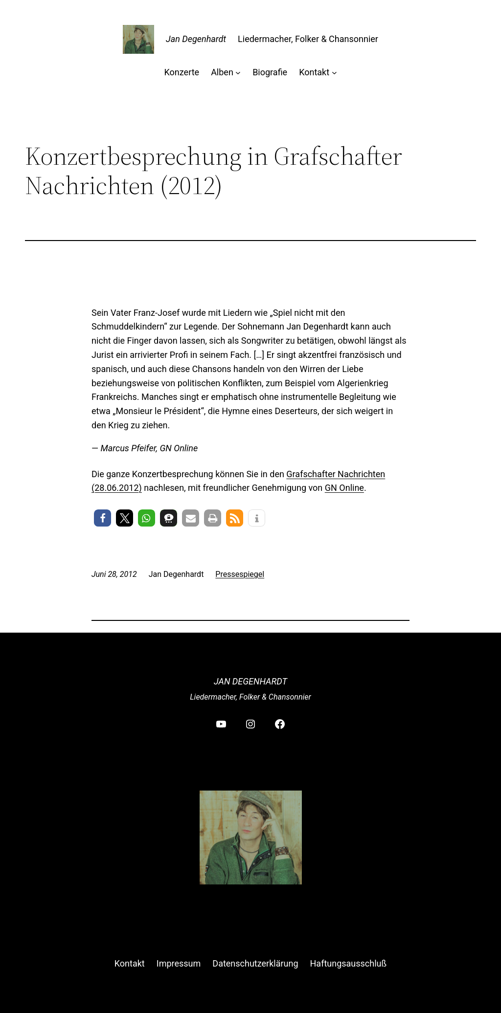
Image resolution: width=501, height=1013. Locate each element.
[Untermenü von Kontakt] (334, 72)
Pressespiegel (239, 574)
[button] (102, 518)
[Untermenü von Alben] (238, 72)
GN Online (344, 488)
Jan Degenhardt (196, 39)
